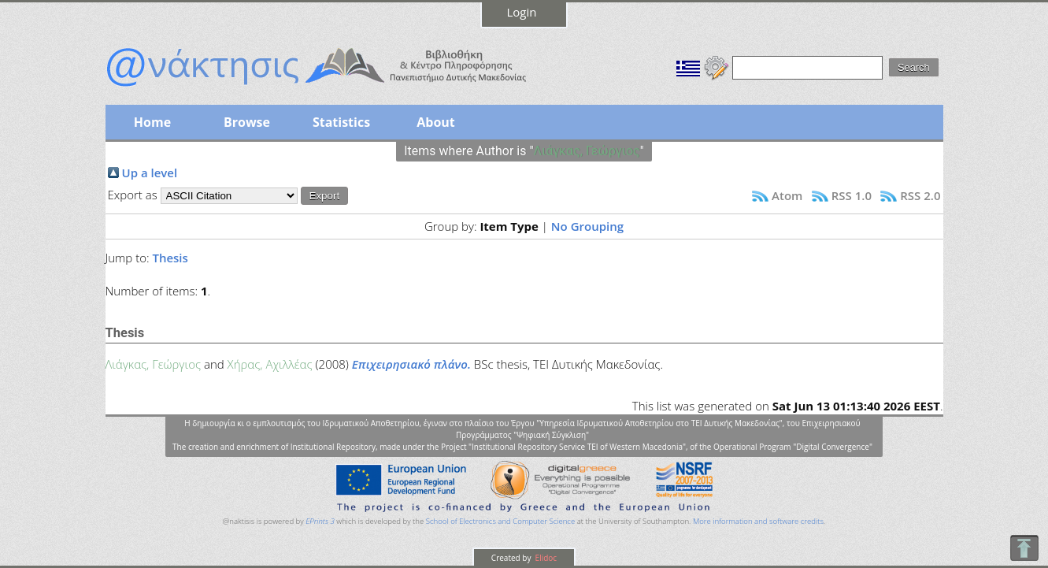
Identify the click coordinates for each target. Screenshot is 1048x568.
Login (522, 12)
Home (152, 122)
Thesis (169, 257)
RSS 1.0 (851, 195)
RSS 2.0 (920, 195)
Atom (787, 195)
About (436, 122)
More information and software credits (758, 521)
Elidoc (545, 557)
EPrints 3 (320, 521)
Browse (247, 122)
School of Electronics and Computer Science (500, 521)
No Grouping (587, 226)
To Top (1024, 548)
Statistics (341, 122)
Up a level (150, 172)
